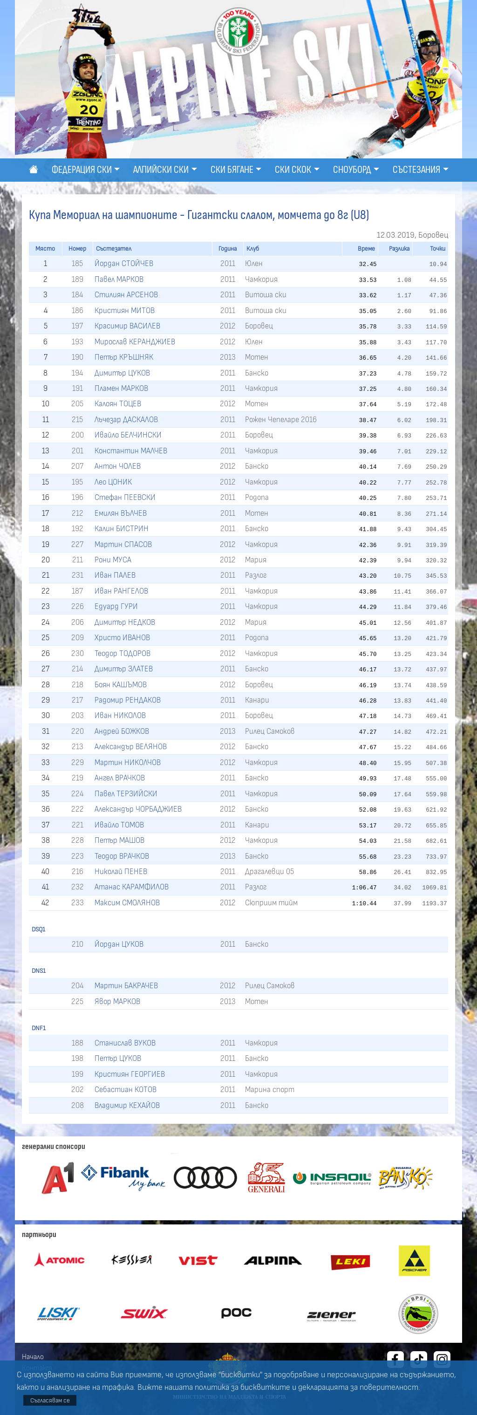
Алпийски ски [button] (161, 170)
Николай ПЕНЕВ (121, 871)
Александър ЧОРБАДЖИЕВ (138, 809)
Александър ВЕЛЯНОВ (131, 747)
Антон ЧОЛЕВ (118, 466)
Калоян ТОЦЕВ (118, 404)
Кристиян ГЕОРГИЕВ (130, 1074)
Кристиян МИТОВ (125, 310)
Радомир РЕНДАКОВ (128, 700)
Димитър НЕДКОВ (125, 622)
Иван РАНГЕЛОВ (121, 591)
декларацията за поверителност (358, 1387)
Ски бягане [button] (232, 170)
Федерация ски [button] (82, 170)
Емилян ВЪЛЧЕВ (121, 513)
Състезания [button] (416, 170)
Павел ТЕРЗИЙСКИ (126, 794)
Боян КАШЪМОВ (121, 685)
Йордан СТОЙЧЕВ (124, 263)
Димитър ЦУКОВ (122, 373)
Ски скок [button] (293, 170)
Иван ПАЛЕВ (115, 575)
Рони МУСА (113, 560)
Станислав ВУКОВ (125, 1043)
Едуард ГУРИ (116, 606)
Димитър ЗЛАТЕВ (124, 669)
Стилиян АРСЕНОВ (126, 295)
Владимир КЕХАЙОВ (127, 1105)
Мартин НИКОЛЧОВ (128, 762)
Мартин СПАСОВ (123, 544)
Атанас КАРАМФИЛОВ (132, 887)
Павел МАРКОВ (119, 279)
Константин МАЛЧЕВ (131, 451)
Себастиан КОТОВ (126, 1090)
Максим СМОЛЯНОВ (127, 903)
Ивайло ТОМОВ (119, 825)
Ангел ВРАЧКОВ (120, 778)
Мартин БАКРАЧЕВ (126, 986)
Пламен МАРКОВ (121, 388)
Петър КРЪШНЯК (124, 357)
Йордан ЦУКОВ (119, 944)
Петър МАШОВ (119, 840)
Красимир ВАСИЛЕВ (127, 326)
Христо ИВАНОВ (122, 638)
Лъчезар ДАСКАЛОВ (126, 420)
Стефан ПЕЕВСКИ (125, 497)
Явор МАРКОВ (117, 1001)
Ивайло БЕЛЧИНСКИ (128, 435)
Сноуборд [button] (352, 170)
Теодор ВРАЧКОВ (122, 856)
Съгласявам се (50, 1400)
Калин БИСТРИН (122, 529)
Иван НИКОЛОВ (120, 715)
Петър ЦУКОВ (118, 1058)
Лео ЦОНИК (113, 482)
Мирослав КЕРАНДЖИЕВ (135, 342)
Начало (33, 1356)
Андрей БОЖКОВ (122, 731)
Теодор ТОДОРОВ (122, 653)
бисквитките (265, 1387)
